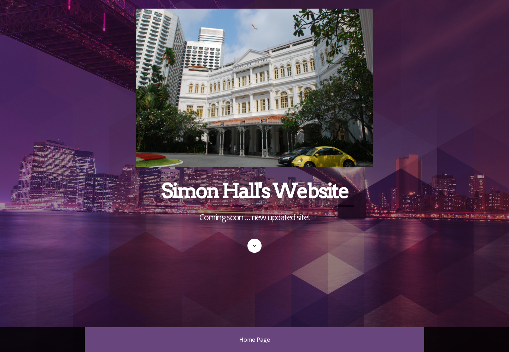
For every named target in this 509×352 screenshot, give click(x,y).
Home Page (254, 340)
